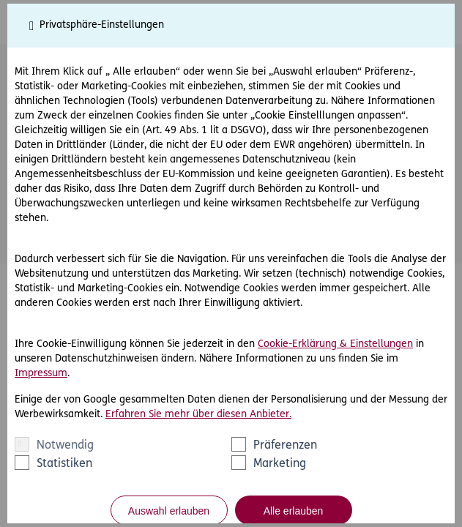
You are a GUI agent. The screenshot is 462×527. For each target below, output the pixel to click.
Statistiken (64, 464)
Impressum (41, 373)
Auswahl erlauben (168, 511)
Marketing (279, 464)
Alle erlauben (294, 511)
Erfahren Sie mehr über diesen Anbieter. (198, 414)
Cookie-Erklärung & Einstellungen (335, 344)
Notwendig (65, 446)
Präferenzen (285, 446)
